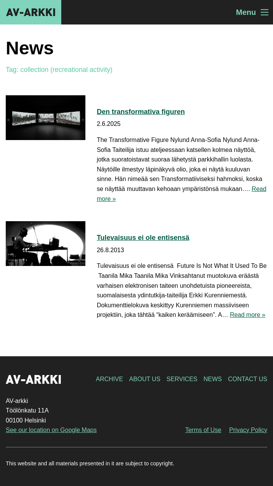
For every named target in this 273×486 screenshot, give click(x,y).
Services (182, 379)
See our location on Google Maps (51, 430)
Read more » (247, 314)
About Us (144, 379)
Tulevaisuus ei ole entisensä (143, 237)
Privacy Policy (248, 430)
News (212, 379)
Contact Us (247, 379)
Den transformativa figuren (141, 112)
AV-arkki (30, 12)
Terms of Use (203, 430)
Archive (109, 379)
